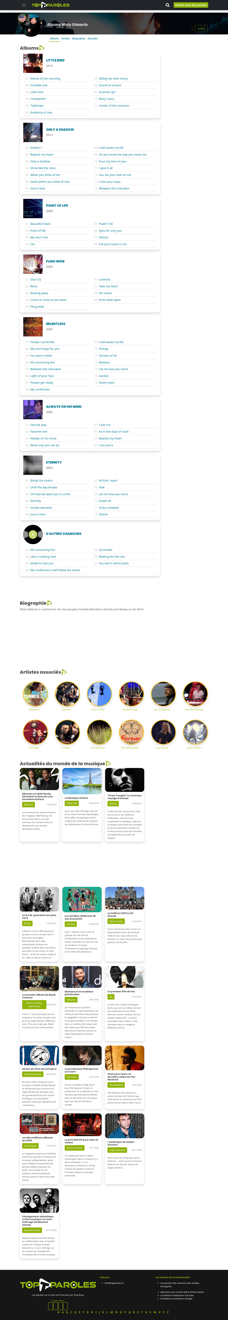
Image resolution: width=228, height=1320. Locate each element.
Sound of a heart (110, 85)
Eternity (35, 501)
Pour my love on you (113, 161)
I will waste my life (111, 148)
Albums (54, 38)
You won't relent (41, 355)
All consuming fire (42, 362)
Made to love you (42, 563)
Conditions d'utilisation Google (176, 1298)
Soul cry (35, 279)
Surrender (106, 550)
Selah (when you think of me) (50, 182)
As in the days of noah (114, 431)
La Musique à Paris (76, 798)
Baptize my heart (41, 154)
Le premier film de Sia (121, 991)
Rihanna (28, 804)
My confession (40, 389)
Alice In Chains (74, 1147)
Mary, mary (106, 99)
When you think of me (45, 175)
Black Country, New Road (34, 1004)
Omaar (113, 803)
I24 (32, 244)
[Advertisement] (186, 63)
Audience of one (41, 112)
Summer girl (107, 92)
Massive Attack (32, 1230)
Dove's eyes (106, 383)
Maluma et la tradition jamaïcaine (79, 993)
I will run (105, 425)
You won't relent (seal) (114, 563)
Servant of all (107, 355)
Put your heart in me (113, 244)
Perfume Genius (33, 1074)
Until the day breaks (43, 487)
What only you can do (44, 445)
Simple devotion (41, 508)
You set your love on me (115, 175)
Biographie (78, 38)
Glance (103, 514)
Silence (103, 237)
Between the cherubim (114, 188)
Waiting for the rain (112, 557)
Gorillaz (71, 924)
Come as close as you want (48, 300)
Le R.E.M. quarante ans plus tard (39, 917)
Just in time (38, 514)
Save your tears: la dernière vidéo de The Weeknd (121, 1076)
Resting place (39, 293)
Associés (93, 38)
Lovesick (104, 279)
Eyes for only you (110, 231)
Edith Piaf (72, 803)
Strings (103, 349)
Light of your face (42, 376)
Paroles (65, 38)
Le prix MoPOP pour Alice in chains (81, 1141)
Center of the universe (114, 105)
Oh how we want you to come (50, 494)
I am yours (106, 445)
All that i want (108, 480)
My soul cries (39, 237)
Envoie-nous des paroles (191, 5)
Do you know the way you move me (123, 154)
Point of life (38, 231)
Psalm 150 (106, 224)
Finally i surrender (42, 342)
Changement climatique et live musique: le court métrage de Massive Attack (38, 1221)
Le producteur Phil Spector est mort (81, 1070)
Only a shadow (40, 161)
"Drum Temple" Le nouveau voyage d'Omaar (124, 797)
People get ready (41, 383)
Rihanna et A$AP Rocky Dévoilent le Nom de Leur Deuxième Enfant (37, 796)
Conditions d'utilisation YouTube (177, 1295)
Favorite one (38, 431)
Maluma (71, 999)
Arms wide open (110, 300)
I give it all (106, 168)
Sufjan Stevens (117, 1150)
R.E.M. (27, 923)
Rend (33, 286)
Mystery (104, 362)
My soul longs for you (44, 349)
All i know (105, 293)
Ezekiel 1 (36, 148)
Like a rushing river (43, 557)
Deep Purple (116, 921)
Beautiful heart (40, 224)
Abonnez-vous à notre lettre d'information (182, 1292)
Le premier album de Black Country (39, 996)
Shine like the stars (43, 168)
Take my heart (108, 286)
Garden (104, 376)
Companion (38, 99)
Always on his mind (43, 438)
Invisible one (38, 85)
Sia (111, 996)
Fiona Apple (30, 1145)
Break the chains (41, 480)
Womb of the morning (45, 78)
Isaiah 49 (105, 501)
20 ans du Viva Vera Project (39, 1069)
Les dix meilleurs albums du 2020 (37, 1139)
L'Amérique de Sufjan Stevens (120, 1143)
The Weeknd (116, 1085)
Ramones (72, 1077)
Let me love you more (113, 369)
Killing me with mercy (113, 78)
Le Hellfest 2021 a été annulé (120, 915)
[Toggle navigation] (24, 5)
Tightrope (37, 105)
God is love (37, 188)
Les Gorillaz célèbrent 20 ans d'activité (80, 917)
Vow (102, 487)
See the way (38, 425)
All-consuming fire (42, 550)
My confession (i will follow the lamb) (55, 570)
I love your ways (109, 182)
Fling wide (37, 307)
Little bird (36, 92)
